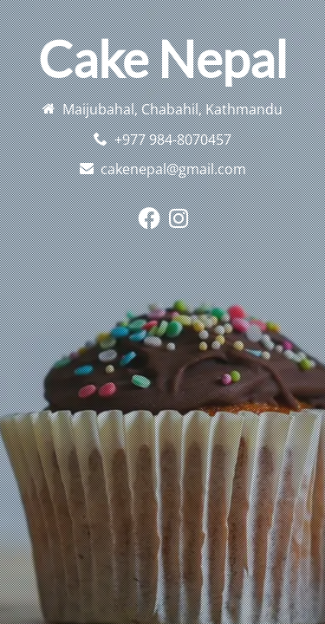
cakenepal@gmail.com (173, 169)
